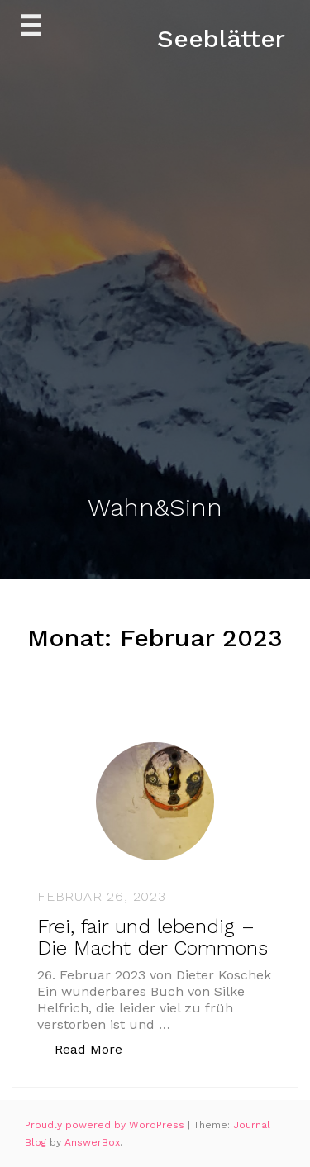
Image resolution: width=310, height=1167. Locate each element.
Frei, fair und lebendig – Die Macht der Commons (152, 937)
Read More (97, 1048)
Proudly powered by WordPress (106, 1125)
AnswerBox (92, 1142)
